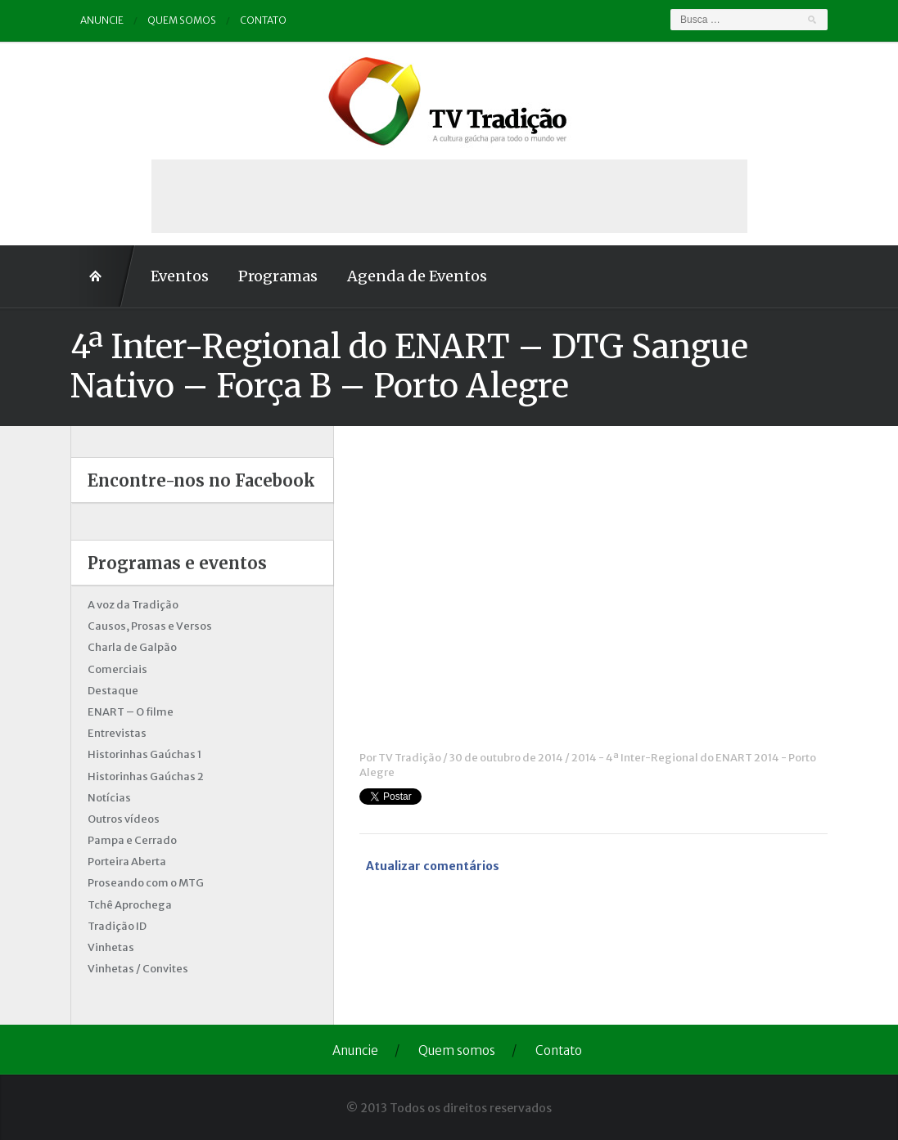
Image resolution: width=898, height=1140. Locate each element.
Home (103, 276)
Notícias (109, 798)
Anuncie (102, 20)
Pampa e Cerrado (132, 840)
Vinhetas (111, 947)
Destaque (113, 691)
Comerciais (117, 669)
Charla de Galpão (132, 647)
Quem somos (181, 20)
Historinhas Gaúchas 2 (146, 776)
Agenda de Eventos (417, 276)
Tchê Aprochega (130, 905)
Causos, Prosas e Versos (150, 626)
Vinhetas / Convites (138, 969)
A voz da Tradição (133, 605)
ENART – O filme (131, 712)
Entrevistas (117, 733)
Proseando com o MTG (146, 883)
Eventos (180, 276)
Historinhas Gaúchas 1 (144, 754)
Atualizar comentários (432, 866)
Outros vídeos (124, 819)
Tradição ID (117, 926)
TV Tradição (409, 758)
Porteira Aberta (127, 861)
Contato (263, 20)
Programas (278, 276)
